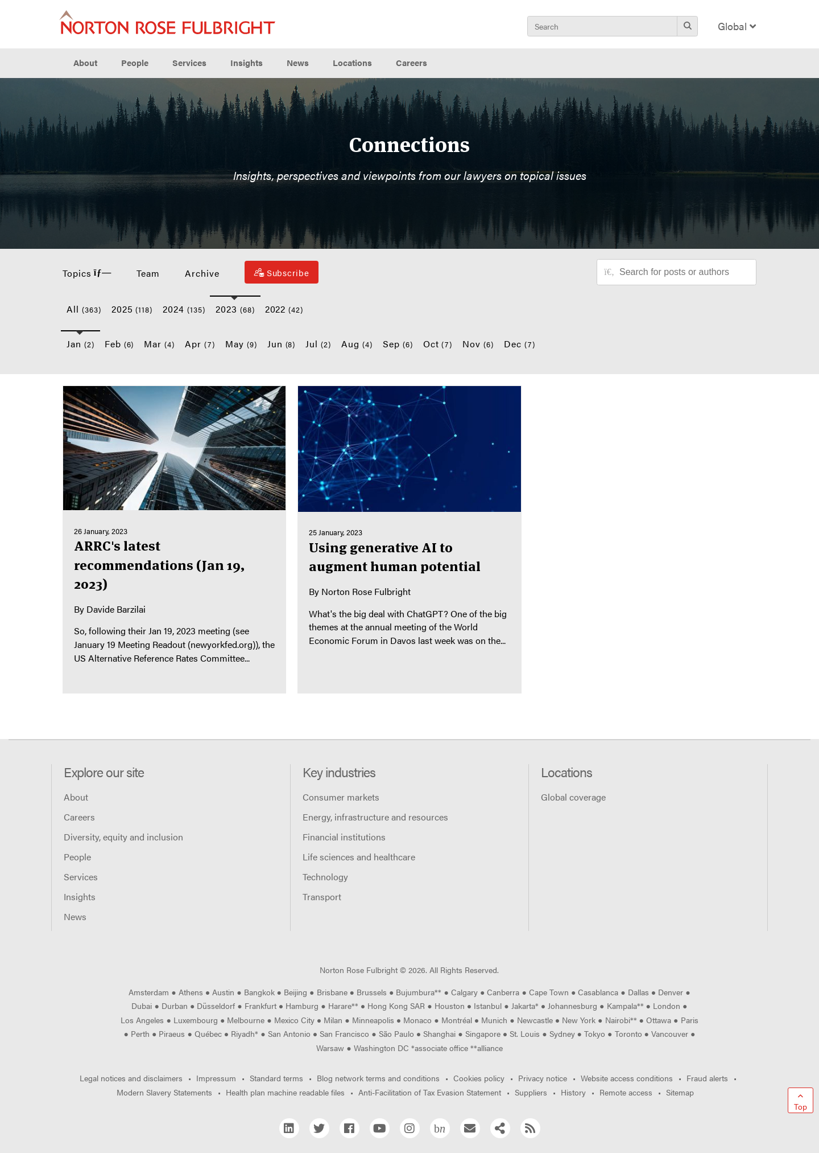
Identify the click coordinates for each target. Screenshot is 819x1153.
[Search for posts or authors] (683, 272)
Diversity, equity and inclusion (123, 836)
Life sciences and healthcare (359, 856)
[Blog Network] (440, 1128)
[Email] (470, 1128)
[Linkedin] (289, 1128)
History (573, 1092)
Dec (519, 343)
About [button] (85, 62)
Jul (318, 343)
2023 (235, 308)
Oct (438, 343)
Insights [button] (246, 62)
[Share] (500, 1128)
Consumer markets (341, 796)
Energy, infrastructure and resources (375, 816)
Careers (79, 816)
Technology (325, 876)
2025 (132, 308)
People (134, 62)
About (76, 796)
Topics (87, 273)
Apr (200, 343)
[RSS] (530, 1128)
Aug (357, 343)
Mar (159, 343)
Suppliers (531, 1092)
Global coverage (573, 796)
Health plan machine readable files (285, 1092)
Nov (478, 343)
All (84, 308)
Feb (119, 343)
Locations (352, 62)
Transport (322, 896)
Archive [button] (202, 273)
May (241, 343)
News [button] (298, 62)
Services (81, 876)
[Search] (687, 26)
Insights (80, 896)
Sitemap (680, 1092)
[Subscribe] (281, 272)
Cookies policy (478, 1078)
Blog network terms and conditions (378, 1078)
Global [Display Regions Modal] (737, 26)
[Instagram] (410, 1128)
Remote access (625, 1092)
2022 (284, 308)
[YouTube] (380, 1128)
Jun (281, 343)
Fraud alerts (707, 1078)
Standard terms (276, 1078)
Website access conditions (627, 1078)
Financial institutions (344, 836)
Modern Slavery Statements (164, 1092)
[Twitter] (319, 1128)
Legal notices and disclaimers (131, 1078)
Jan (80, 343)
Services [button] (189, 62)
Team (148, 273)
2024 (184, 308)
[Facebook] (349, 1128)
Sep (398, 343)
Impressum (216, 1078)
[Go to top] (800, 1100)
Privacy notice (542, 1078)
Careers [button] (411, 62)
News (75, 916)
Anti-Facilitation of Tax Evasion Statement (429, 1092)
